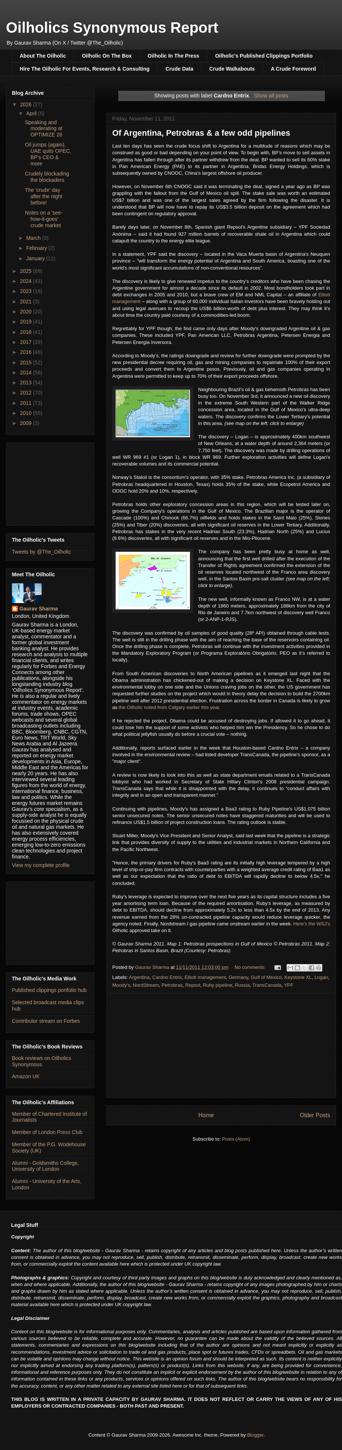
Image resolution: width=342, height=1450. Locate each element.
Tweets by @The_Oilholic (41, 552)
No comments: (251, 967)
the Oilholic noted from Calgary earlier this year (169, 707)
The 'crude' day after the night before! (43, 196)
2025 (26, 271)
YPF (288, 985)
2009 (26, 423)
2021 (26, 301)
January (36, 258)
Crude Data (179, 69)
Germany (238, 977)
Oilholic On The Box (107, 56)
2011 (26, 403)
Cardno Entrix (167, 977)
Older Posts (315, 1115)
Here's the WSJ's (311, 924)
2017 (26, 342)
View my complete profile (41, 865)
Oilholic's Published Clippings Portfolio (264, 56)
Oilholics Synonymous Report (112, 27)
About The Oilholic (43, 56)
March (34, 238)
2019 (26, 322)
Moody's (121, 985)
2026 (26, 104)
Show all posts (271, 96)
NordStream (146, 985)
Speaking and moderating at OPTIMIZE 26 (43, 128)
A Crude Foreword (293, 69)
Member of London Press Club (47, 1132)
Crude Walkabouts (232, 69)
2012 (26, 393)
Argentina (139, 977)
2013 (26, 383)
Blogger (255, 1435)
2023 (26, 291)
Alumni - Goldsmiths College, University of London (45, 1166)
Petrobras (172, 985)
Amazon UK (26, 1076)
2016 (26, 352)
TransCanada (266, 985)
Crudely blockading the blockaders (47, 177)
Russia (242, 985)
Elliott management (205, 977)
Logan (321, 977)
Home (206, 1115)
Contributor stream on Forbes (46, 1021)
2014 (26, 373)
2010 (26, 413)
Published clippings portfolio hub (49, 990)
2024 (26, 281)
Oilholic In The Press (173, 56)
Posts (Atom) (236, 1139)
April (32, 113)
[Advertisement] (221, 1045)
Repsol (192, 985)
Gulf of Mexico (266, 977)
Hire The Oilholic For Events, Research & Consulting (84, 69)
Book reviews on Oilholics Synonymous (41, 1061)
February (37, 248)
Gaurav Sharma (38, 609)
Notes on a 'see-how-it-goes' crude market (44, 219)
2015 (26, 362)
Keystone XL (298, 977)
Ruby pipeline (217, 985)
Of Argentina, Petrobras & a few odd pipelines (201, 133)
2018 (26, 332)
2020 (26, 312)
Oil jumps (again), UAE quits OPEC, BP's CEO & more (48, 154)
